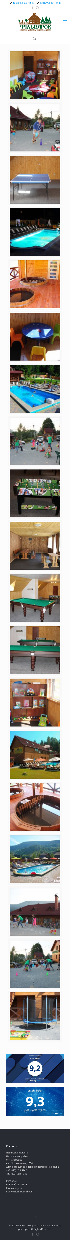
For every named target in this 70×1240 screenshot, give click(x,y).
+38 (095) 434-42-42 (50, 2)
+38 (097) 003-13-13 (23, 2)
